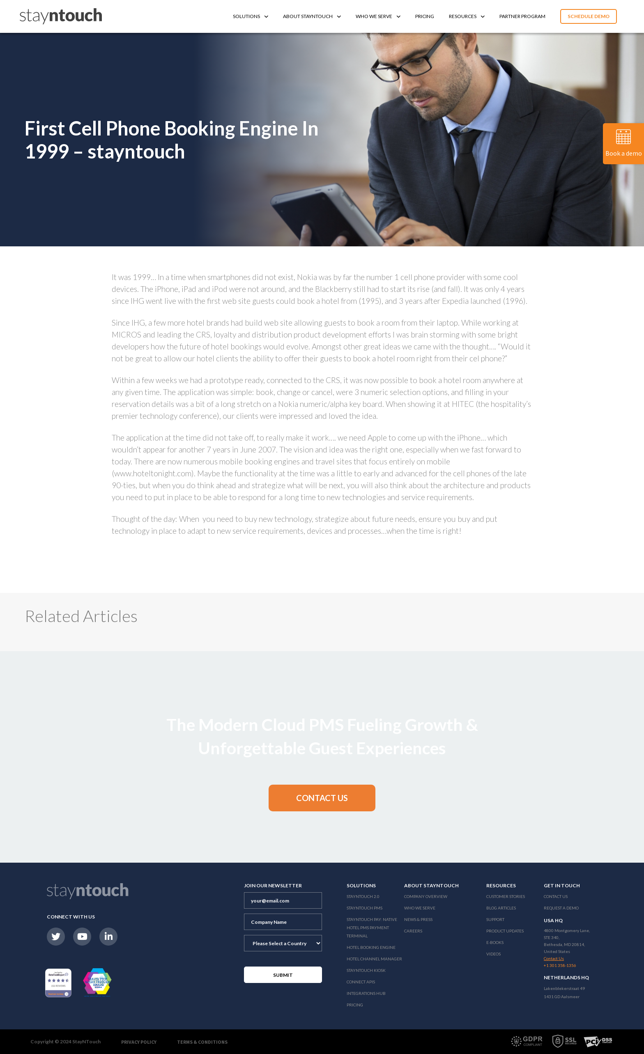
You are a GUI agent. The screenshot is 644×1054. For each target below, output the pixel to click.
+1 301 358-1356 (560, 965)
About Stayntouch (312, 16)
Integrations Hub (366, 993)
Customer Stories (505, 896)
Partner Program (522, 16)
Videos (493, 953)
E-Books (495, 942)
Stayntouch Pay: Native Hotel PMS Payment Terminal (372, 927)
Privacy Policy (138, 1042)
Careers (413, 930)
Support (495, 919)
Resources (467, 16)
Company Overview (425, 896)
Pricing (424, 16)
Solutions (250, 16)
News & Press (418, 919)
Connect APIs (361, 981)
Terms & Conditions (202, 1042)
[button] (322, 798)
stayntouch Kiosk (366, 970)
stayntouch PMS (364, 907)
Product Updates (505, 930)
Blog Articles (501, 907)
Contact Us (556, 896)
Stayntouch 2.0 (363, 896)
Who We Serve (378, 16)
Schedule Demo (589, 16)
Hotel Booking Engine (371, 947)
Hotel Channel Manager (374, 958)
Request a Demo (561, 907)
